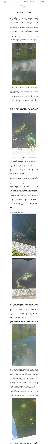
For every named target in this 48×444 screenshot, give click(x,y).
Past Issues (34, 1)
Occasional (39, 1)
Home (25, 1)
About (43, 1)
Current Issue (29, 1)
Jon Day (24, 9)
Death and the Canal (24, 12)
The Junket (10, 1)
